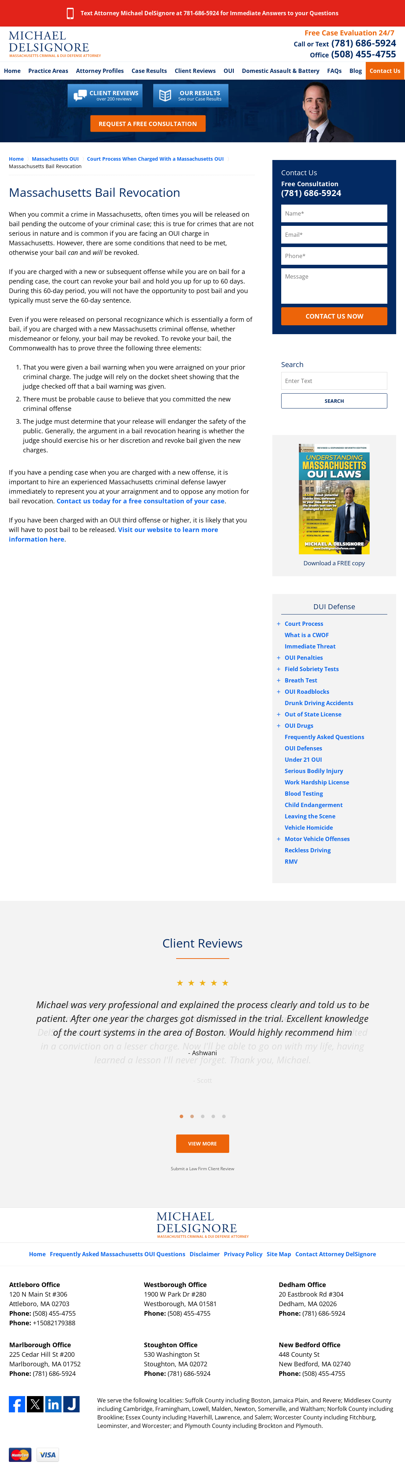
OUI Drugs (299, 726)
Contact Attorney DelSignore (335, 1254)
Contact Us (385, 71)
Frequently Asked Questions (324, 737)
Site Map (279, 1254)
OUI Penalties (304, 658)
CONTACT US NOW (334, 316)
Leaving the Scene (310, 816)
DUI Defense (334, 606)
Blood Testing (304, 793)
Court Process (304, 624)
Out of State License (313, 714)
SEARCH (334, 401)
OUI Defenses (303, 748)
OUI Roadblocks (307, 692)
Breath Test (301, 680)
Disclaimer (205, 1254)
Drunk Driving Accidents (319, 703)
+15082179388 (54, 1323)
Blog (355, 71)
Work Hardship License (317, 782)
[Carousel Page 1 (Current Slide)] (181, 1116)
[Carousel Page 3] (202, 1116)
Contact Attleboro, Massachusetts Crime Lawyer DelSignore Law (345, 44)
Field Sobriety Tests (312, 669)
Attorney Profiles (100, 71)
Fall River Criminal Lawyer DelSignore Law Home (55, 44)
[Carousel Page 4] (213, 1116)
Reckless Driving (308, 850)
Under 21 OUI (303, 760)
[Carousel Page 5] (224, 1116)
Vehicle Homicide (309, 827)
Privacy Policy (243, 1254)
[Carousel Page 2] (192, 1116)
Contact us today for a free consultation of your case (141, 501)
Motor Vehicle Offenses (317, 839)
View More (202, 1143)
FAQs (334, 71)
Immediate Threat (310, 646)
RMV (291, 861)
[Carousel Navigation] (203, 1116)
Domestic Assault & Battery (280, 71)
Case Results (149, 71)
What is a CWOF (307, 635)
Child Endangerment (314, 805)
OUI (229, 71)
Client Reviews (195, 71)
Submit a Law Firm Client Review (202, 1169)
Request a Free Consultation (148, 123)
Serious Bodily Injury (314, 771)
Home (12, 71)
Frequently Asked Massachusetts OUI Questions (117, 1254)
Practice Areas (48, 71)
